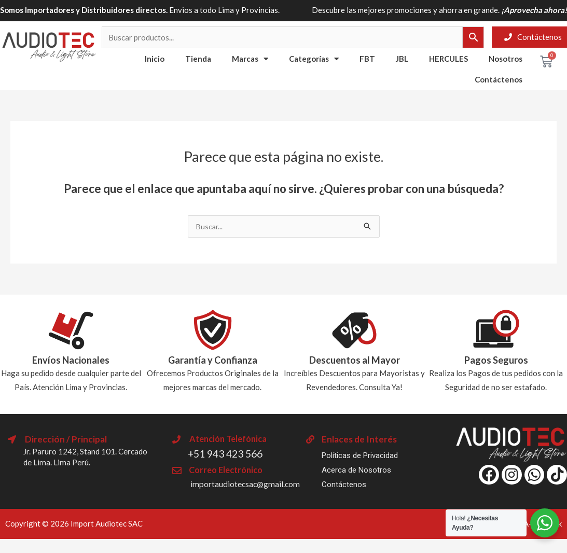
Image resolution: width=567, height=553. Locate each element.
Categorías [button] (314, 59)
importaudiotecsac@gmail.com (251, 483)
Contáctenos (498, 79)
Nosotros (505, 58)
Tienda (198, 58)
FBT (367, 58)
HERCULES (448, 58)
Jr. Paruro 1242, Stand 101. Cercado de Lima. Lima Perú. (86, 457)
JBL (402, 58)
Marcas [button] (250, 59)
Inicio (154, 58)
